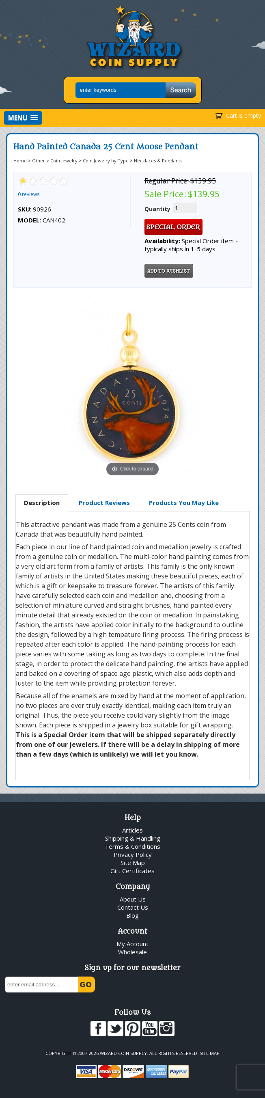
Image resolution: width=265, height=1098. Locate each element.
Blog (132, 915)
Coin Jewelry (64, 160)
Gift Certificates (132, 871)
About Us (133, 899)
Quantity (157, 209)
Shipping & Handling (132, 838)
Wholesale (132, 952)
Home (20, 160)
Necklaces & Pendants (158, 160)
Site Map (133, 863)
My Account (132, 944)
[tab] (41, 502)
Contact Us (132, 907)
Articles (132, 830)
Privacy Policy (133, 854)
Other (38, 160)
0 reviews (28, 194)
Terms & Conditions (132, 846)
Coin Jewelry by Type (106, 160)
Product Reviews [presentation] (104, 502)
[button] (23, 118)
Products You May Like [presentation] (184, 502)
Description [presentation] (42, 502)
